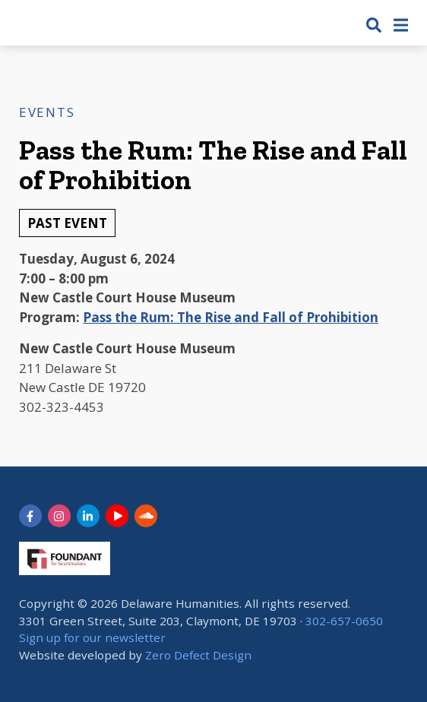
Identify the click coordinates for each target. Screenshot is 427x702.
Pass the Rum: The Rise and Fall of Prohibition (230, 317)
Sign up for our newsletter (92, 637)
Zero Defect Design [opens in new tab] (198, 654)
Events (46, 112)
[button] (373, 25)
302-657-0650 (344, 620)
